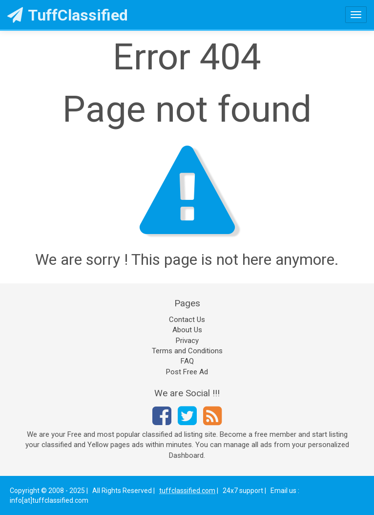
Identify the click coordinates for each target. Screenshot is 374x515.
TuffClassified (67, 15)
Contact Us (187, 319)
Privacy (187, 340)
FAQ (187, 361)
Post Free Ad (187, 371)
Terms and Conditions (187, 350)
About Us (187, 329)
